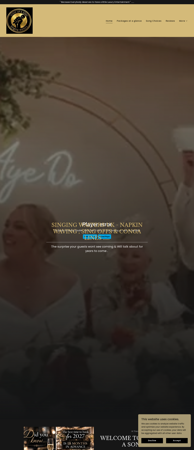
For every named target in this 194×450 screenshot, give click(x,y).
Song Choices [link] (153, 20)
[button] (183, 21)
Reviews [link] (170, 20)
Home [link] (109, 20)
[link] (19, 20)
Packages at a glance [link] (129, 20)
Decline (152, 440)
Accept (177, 440)
